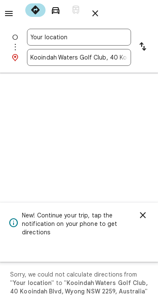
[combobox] (79, 37)
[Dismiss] (143, 215)
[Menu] (9, 13)
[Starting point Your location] (79, 37)
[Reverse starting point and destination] (143, 47)
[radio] (35, 10)
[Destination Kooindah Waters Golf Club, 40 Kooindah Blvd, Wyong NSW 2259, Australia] (79, 57)
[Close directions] (95, 13)
